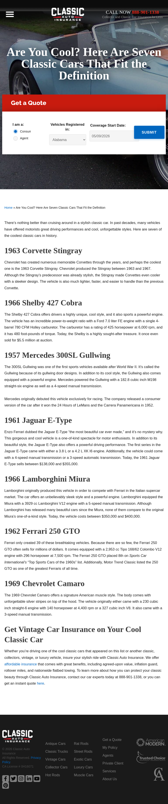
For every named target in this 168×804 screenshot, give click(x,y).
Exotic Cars (83, 759)
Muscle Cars (83, 775)
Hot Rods (52, 775)
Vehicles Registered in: (67, 126)
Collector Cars (56, 767)
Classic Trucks (56, 751)
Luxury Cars (83, 767)
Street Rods (83, 751)
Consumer (24, 131)
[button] (9, 14)
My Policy (109, 747)
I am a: (18, 124)
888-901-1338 (145, 12)
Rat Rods (81, 743)
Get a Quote (111, 740)
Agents (107, 755)
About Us (109, 779)
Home (8, 207)
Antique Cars (55, 743)
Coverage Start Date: (108, 125)
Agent (24, 138)
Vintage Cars (55, 759)
